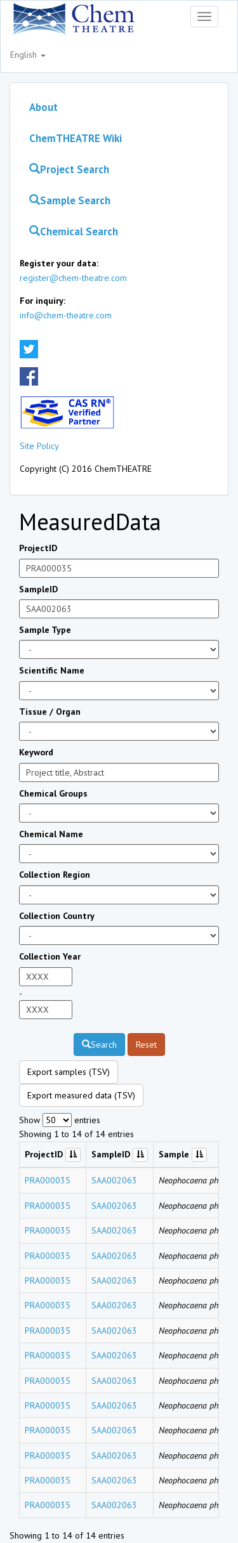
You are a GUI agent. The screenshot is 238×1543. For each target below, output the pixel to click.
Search (99, 1044)
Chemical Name (51, 834)
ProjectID (38, 548)
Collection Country (57, 915)
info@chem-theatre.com (66, 315)
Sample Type (45, 629)
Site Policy (39, 446)
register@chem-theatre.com (73, 277)
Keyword (36, 752)
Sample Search (69, 200)
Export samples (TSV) (68, 1071)
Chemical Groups (53, 793)
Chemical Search (73, 231)
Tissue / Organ (50, 711)
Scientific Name (51, 670)
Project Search (69, 169)
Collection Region (54, 874)
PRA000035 (47, 1180)
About (43, 107)
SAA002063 (114, 1180)
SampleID (38, 589)
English (28, 54)
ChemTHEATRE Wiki (75, 138)
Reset (146, 1044)
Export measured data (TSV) (81, 1095)
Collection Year (50, 956)
